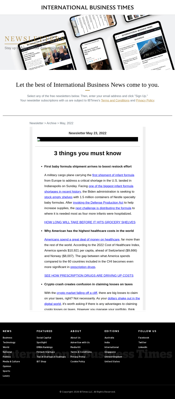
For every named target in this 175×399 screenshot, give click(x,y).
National (7, 352)
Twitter (142, 342)
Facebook (143, 338)
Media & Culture (11, 361)
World (6, 347)
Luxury (6, 376)
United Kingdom (113, 357)
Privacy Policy (145, 100)
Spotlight (42, 342)
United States (112, 361)
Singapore (110, 352)
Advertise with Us (80, 342)
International (112, 347)
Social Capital (44, 338)
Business (7, 338)
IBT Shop (41, 361)
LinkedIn (142, 347)
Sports (6, 371)
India (107, 342)
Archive (51, 123)
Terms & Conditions (81, 352)
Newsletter (37, 123)
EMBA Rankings (45, 347)
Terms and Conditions (115, 100)
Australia (109, 338)
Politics (7, 357)
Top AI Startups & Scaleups (51, 357)
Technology (9, 342)
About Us (75, 338)
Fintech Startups (46, 352)
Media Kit (75, 347)
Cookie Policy (77, 361)
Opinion (7, 366)
